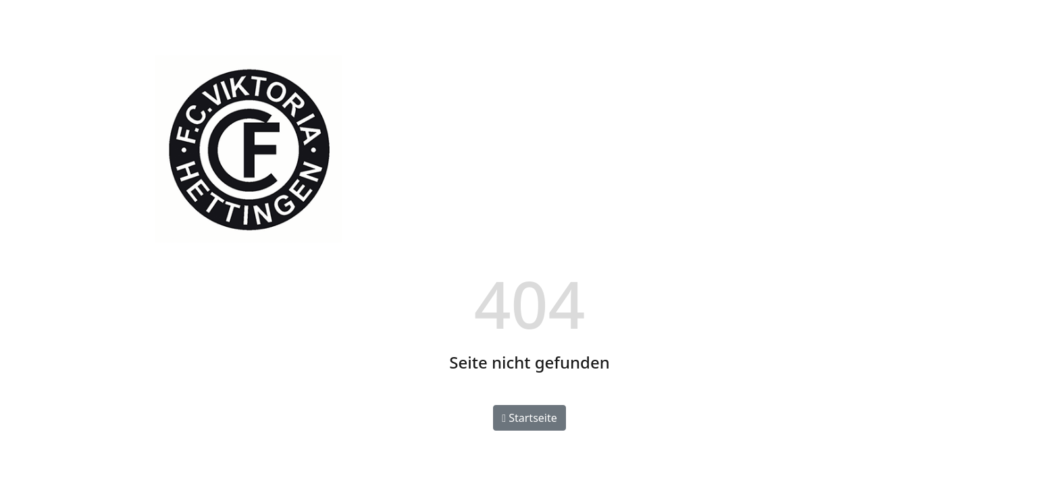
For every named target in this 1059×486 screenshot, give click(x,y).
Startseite (529, 417)
